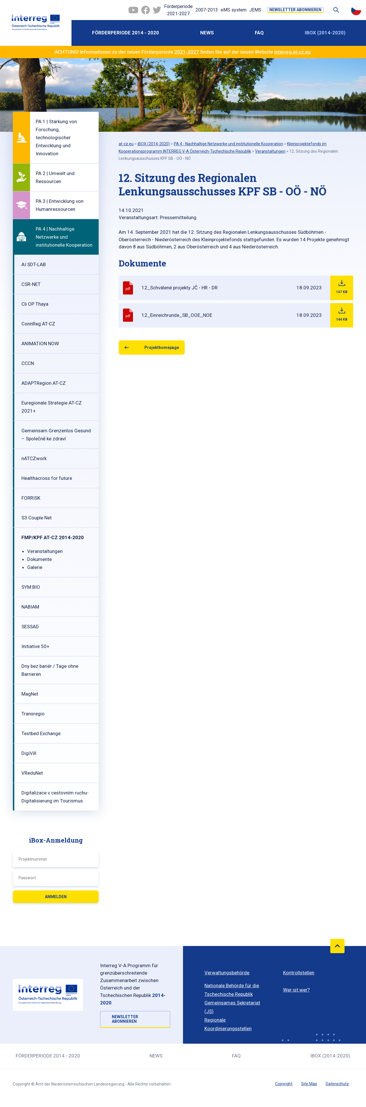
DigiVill (28, 753)
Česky (356, 10)
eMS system (233, 10)
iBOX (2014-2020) (325, 33)
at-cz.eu (126, 144)
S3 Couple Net (36, 518)
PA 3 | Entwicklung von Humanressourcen (59, 205)
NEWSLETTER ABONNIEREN (295, 9)
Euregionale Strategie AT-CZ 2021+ (51, 407)
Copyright (284, 1084)
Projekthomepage (161, 347)
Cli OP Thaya (34, 304)
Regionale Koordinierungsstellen (228, 1024)
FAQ (259, 33)
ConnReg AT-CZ (38, 324)
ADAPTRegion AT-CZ (43, 383)
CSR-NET (31, 284)
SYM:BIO (30, 587)
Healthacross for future (46, 478)
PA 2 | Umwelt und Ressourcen (55, 177)
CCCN (27, 363)
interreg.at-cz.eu (292, 52)
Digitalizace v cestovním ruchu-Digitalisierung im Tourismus (55, 797)
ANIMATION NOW (40, 343)
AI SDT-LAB (33, 264)
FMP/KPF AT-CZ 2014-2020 (52, 537)
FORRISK (30, 498)
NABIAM (30, 607)
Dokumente (39, 559)
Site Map (309, 1084)
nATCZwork (34, 458)
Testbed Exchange (41, 733)
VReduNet (32, 773)
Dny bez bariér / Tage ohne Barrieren (49, 670)
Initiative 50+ (35, 646)
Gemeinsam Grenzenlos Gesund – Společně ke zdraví (56, 434)
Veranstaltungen (45, 551)
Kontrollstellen (298, 973)
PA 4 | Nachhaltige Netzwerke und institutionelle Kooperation (64, 237)
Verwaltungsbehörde (226, 973)
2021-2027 (186, 52)
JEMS (255, 10)
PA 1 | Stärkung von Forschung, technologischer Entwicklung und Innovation (56, 137)
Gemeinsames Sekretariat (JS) (232, 1007)
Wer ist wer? (296, 990)
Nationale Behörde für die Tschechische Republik (231, 990)
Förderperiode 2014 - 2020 (125, 33)
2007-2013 (207, 10)
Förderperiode (178, 10)
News (207, 33)
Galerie (34, 567)
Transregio (33, 714)
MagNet (29, 694)
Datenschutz (337, 1084)
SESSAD (30, 626)
